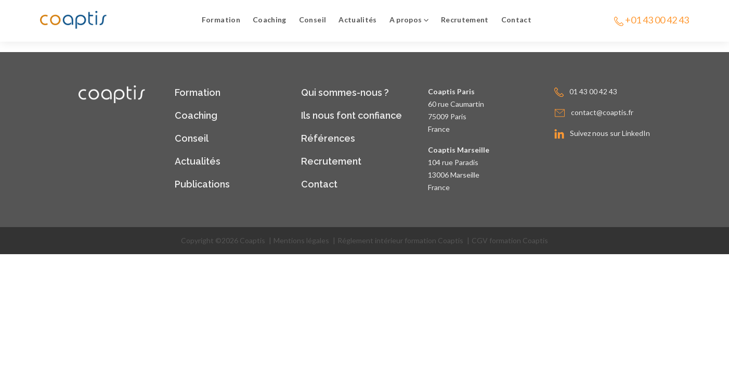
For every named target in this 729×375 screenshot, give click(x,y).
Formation (221, 19)
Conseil (312, 19)
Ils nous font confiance (351, 115)
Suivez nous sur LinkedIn (610, 133)
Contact (516, 19)
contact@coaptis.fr (602, 112)
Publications (202, 184)
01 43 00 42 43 (593, 91)
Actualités (358, 19)
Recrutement (465, 19)
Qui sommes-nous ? (345, 92)
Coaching (270, 19)
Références (328, 138)
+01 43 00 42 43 (657, 20)
